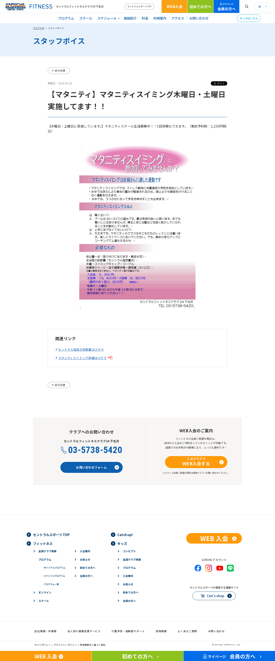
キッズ (122, 543)
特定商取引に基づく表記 (92, 644)
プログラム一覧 (51, 584)
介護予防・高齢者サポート (128, 631)
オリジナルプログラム (54, 567)
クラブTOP (38, 28)
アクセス (177, 18)
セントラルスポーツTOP (139, 6)
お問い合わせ (199, 18)
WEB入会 (174, 6)
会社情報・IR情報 (45, 631)
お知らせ (85, 559)
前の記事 (60, 70)
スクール (85, 18)
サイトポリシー (42, 644)
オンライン (44, 592)
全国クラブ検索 (47, 551)
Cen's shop (215, 595)
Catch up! (125, 534)
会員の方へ (226, 6)
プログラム (66, 18)
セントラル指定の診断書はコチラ (81, 349)
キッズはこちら (249, 18)
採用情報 (161, 631)
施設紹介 (130, 18)
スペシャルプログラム (54, 575)
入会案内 (85, 551)
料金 (145, 18)
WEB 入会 (214, 538)
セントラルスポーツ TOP (51, 534)
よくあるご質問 (187, 631)
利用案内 (159, 18)
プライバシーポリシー (65, 644)
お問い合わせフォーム (91, 467)
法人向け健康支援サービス (84, 631)
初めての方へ (200, 6)
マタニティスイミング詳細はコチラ (82, 358)
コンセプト (129, 551)
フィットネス (42, 543)
